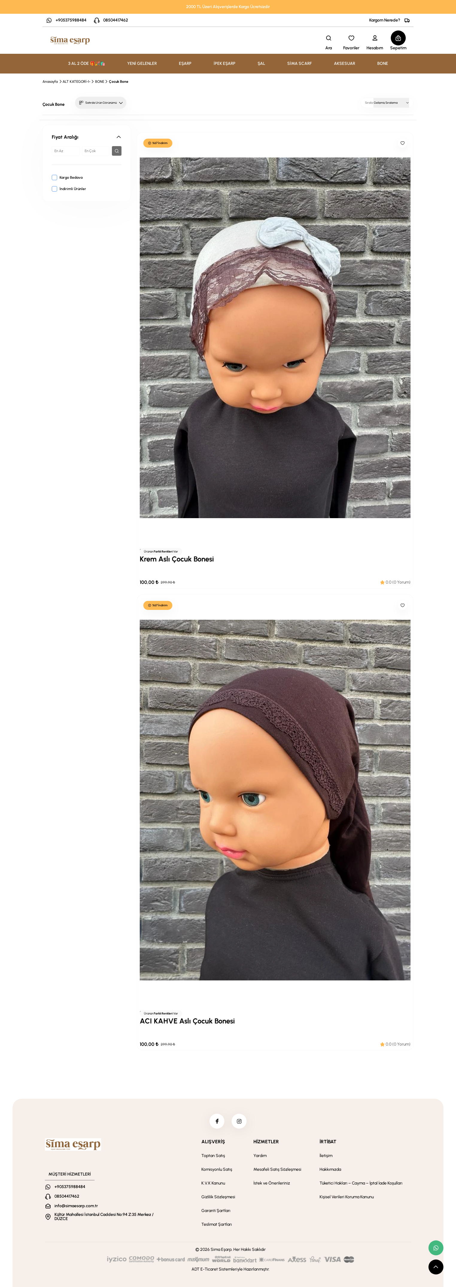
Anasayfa (50, 81)
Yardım (260, 1155)
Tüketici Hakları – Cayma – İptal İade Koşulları (361, 1183)
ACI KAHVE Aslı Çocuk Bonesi (187, 1021)
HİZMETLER (266, 1141)
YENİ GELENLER (142, 63)
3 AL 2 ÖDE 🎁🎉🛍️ (86, 63)
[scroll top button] (435, 1267)
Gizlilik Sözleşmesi (218, 1196)
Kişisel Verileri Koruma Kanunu (347, 1196)
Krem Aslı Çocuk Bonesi (177, 559)
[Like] (402, 143)
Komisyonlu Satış (216, 1169)
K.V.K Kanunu (213, 1183)
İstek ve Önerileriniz (271, 1183)
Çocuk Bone (118, 81)
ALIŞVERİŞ (213, 1141)
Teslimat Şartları (216, 1224)
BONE (382, 63)
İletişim (326, 1155)
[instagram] (239, 1121)
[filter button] (116, 151)
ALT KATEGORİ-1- (76, 81)
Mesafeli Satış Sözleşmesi (277, 1169)
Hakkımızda (330, 1169)
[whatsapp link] (435, 1247)
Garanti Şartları (215, 1210)
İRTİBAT (328, 1141)
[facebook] (216, 1121)
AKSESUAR (344, 63)
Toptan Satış (213, 1155)
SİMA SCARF (299, 63)
